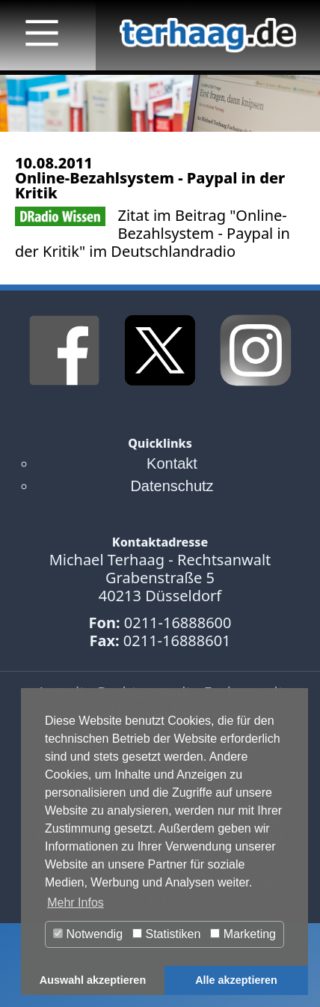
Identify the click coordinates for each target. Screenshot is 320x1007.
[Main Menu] (42, 33)
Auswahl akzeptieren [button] (93, 980)
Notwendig (88, 934)
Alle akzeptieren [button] (236, 980)
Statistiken (166, 934)
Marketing (243, 934)
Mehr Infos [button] (75, 902)
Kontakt (172, 463)
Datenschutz (171, 486)
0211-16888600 (178, 622)
